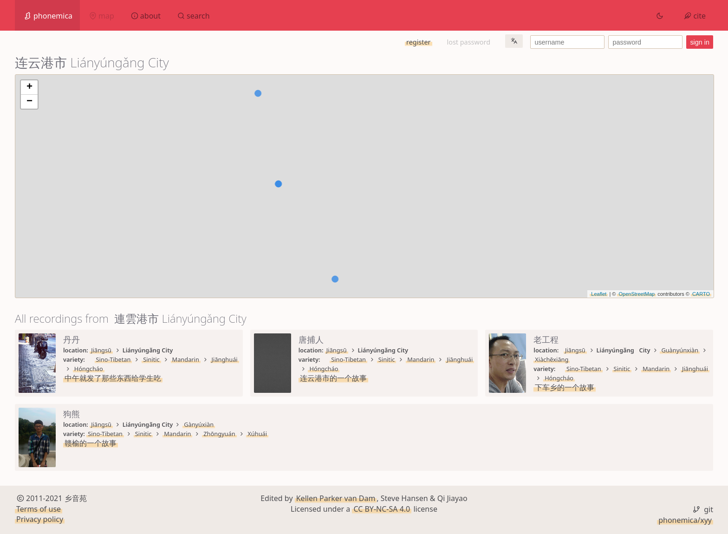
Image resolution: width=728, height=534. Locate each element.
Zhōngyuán (219, 434)
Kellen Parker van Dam (336, 498)
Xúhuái (257, 434)
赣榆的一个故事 (91, 443)
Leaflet (598, 294)
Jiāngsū (101, 350)
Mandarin (185, 359)
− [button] (29, 102)
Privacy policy (39, 519)
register (418, 42)
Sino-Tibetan (113, 359)
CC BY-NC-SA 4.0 (381, 509)
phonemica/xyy (685, 520)
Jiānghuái (225, 359)
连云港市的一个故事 (333, 378)
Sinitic (151, 359)
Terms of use (38, 509)
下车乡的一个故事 (564, 387)
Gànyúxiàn (199, 424)
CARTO (701, 294)
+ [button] (29, 87)
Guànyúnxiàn (679, 350)
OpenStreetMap (636, 294)
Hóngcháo (88, 369)
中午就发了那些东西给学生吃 (113, 378)
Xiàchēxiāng (551, 359)
